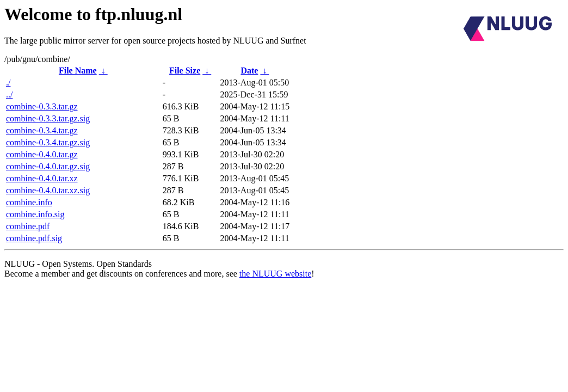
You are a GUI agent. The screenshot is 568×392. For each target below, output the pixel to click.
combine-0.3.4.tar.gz (42, 130)
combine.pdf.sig (34, 238)
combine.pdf (28, 226)
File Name (78, 70)
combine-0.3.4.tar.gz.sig (48, 142)
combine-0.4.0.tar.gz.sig (48, 166)
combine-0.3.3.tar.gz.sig (48, 118)
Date (249, 70)
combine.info (29, 202)
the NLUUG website (275, 273)
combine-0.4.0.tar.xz (42, 178)
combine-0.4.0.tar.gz (42, 154)
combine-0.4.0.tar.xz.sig (48, 190)
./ (8, 82)
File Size (184, 70)
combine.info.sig (35, 214)
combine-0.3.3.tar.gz (42, 106)
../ (9, 94)
